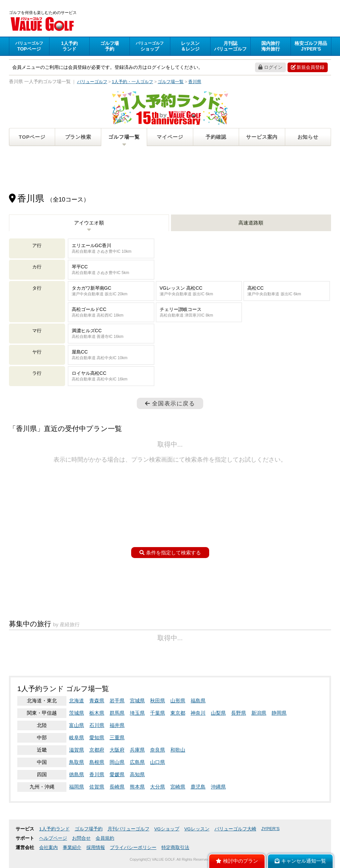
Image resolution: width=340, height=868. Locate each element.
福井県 (117, 725)
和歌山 (177, 750)
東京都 (177, 713)
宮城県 (137, 700)
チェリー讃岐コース (199, 312)
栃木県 (96, 713)
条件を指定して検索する (170, 552)
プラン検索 (78, 137)
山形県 (177, 700)
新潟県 (258, 713)
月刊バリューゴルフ (128, 828)
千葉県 (157, 713)
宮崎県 (177, 787)
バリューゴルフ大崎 (235, 828)
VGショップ (167, 828)
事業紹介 (72, 847)
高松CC (286, 291)
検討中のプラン (237, 861)
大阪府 (117, 750)
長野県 (238, 713)
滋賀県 (76, 750)
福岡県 (76, 787)
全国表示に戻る (170, 403)
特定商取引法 (175, 847)
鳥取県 (76, 762)
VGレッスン (197, 828)
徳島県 (76, 774)
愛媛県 (117, 774)
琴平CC (111, 270)
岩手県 (117, 700)
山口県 (157, 762)
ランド (69, 46)
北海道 (76, 700)
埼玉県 (137, 713)
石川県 (96, 725)
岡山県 (117, 762)
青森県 (96, 700)
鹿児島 (198, 787)
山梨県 (218, 713)
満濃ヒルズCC (111, 334)
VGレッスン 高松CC (199, 291)
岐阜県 (76, 737)
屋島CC (111, 355)
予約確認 (216, 137)
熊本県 (137, 787)
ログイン (270, 67)
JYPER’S (270, 828)
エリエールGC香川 (111, 248)
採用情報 (95, 847)
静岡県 (279, 713)
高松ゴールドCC (111, 312)
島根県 (96, 762)
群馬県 (117, 713)
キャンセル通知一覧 (300, 861)
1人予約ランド (54, 828)
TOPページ (32, 137)
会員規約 (105, 838)
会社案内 (48, 847)
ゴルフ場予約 (89, 828)
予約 (109, 46)
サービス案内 (262, 137)
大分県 (157, 787)
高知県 (137, 774)
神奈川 (198, 713)
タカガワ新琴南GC (111, 291)
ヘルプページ (53, 838)
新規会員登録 (307, 67)
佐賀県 (96, 787)
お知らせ (308, 137)
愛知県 (96, 737)
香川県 (96, 774)
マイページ (170, 137)
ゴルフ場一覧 (124, 137)
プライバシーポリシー (133, 847)
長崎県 (117, 787)
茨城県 (76, 713)
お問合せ (81, 838)
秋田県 (157, 700)
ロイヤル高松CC (111, 376)
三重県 (117, 737)
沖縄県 (218, 787)
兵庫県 (137, 750)
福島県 (198, 700)
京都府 (96, 750)
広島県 (137, 762)
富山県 (76, 725)
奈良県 (157, 750)
